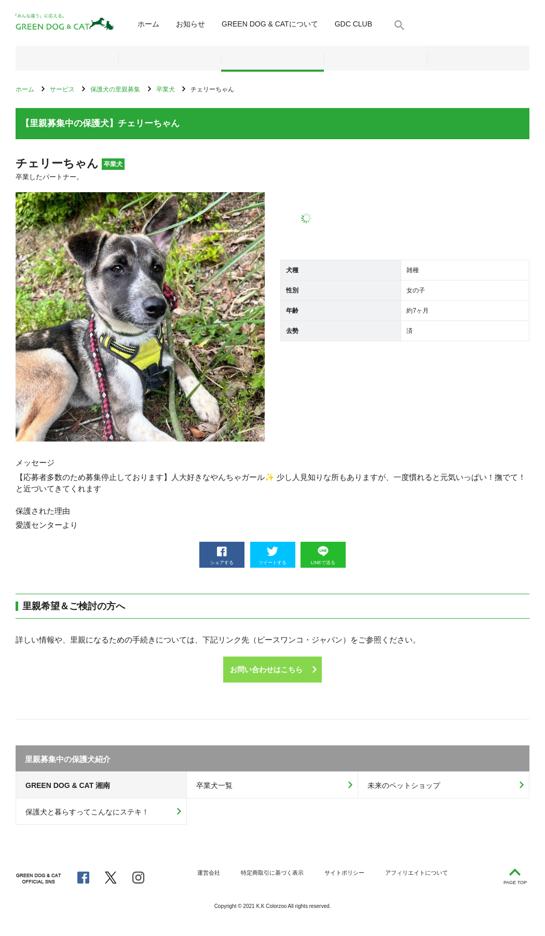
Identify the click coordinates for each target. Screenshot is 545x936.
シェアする (222, 555)
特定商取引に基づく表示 (272, 873)
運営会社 (208, 873)
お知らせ (190, 24)
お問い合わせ (478, 58)
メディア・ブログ (375, 58)
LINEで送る (323, 555)
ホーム (148, 24)
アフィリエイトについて (416, 873)
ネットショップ (67, 58)
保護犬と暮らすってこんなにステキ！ (87, 812)
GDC (353, 24)
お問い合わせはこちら (266, 669)
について (270, 24)
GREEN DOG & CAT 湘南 (67, 785)
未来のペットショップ (403, 785)
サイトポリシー (344, 873)
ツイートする (272, 555)
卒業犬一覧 (214, 785)
